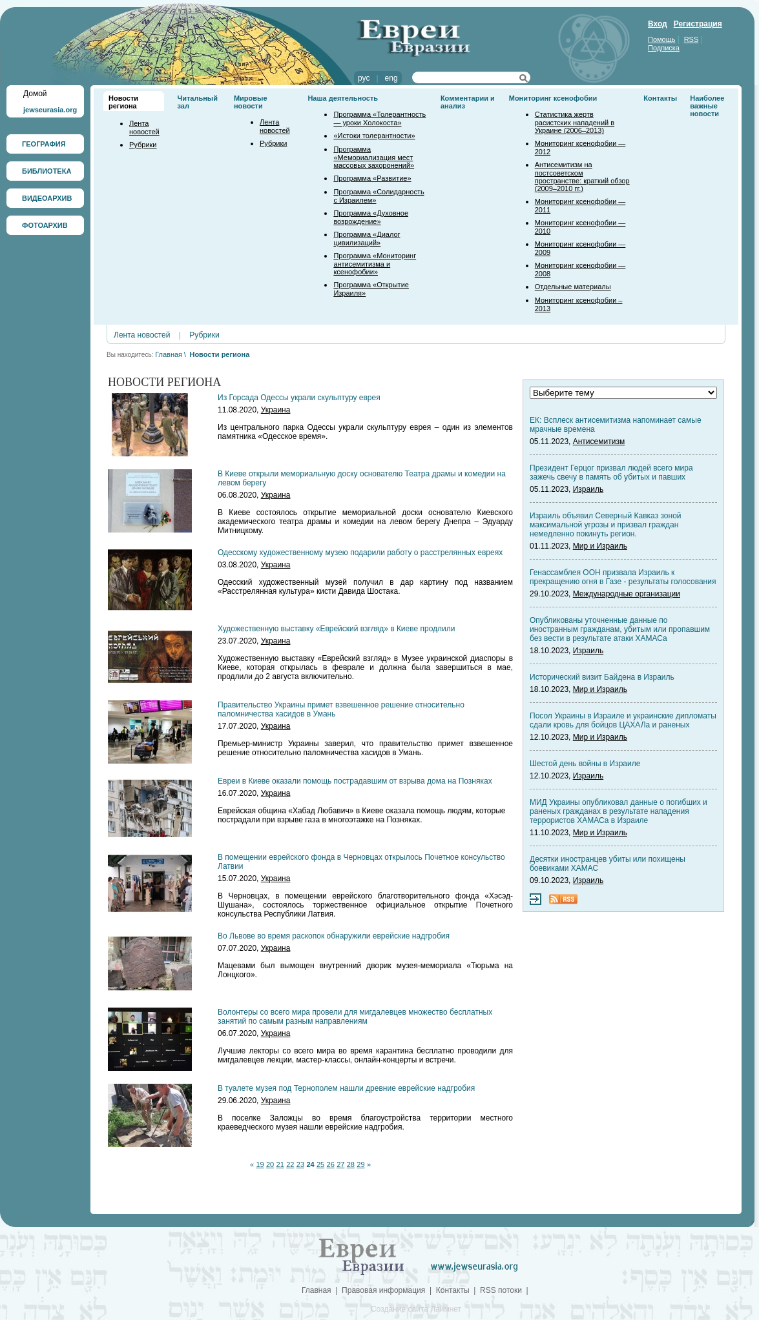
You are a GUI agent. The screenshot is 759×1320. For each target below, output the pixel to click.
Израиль (588, 489)
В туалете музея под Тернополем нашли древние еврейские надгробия (346, 1088)
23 (300, 1164)
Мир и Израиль (600, 546)
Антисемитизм (599, 441)
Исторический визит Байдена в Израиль (602, 677)
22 (290, 1164)
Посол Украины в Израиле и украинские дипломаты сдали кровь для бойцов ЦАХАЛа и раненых (623, 720)
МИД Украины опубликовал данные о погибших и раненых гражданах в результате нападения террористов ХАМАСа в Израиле (618, 811)
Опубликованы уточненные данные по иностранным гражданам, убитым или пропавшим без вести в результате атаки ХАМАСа (620, 629)
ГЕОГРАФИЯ (44, 144)
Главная (168, 354)
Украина (276, 409)
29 (360, 1164)
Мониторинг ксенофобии (553, 98)
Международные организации (626, 593)
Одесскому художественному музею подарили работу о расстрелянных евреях (360, 552)
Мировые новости (250, 102)
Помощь (662, 39)
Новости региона (123, 102)
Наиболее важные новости (707, 105)
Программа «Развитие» (372, 178)
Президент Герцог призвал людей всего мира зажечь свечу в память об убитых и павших (611, 472)
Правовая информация (383, 1290)
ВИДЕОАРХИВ (47, 198)
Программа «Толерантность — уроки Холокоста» (379, 118)
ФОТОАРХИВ (45, 225)
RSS (691, 39)
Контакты (660, 98)
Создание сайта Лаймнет (416, 1309)
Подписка (664, 48)
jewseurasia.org (50, 110)
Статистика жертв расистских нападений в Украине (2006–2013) (574, 122)
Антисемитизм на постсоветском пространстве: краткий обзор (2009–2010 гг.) (582, 176)
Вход (657, 23)
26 (331, 1164)
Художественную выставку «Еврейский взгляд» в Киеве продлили (336, 628)
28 (351, 1164)
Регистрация (698, 23)
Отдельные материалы (573, 286)
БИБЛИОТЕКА (46, 171)
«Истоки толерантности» (374, 135)
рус (363, 78)
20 (270, 1164)
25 (320, 1164)
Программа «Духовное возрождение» (370, 217)
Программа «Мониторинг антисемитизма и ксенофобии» (374, 264)
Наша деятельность (342, 98)
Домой (35, 93)
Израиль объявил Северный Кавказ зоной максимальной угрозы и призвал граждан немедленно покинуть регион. (605, 524)
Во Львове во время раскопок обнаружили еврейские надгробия (334, 935)
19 (260, 1164)
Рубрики (142, 144)
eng (391, 78)
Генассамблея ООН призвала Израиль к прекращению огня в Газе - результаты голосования (623, 577)
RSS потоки (501, 1290)
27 (340, 1164)
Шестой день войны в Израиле (585, 763)
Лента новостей (144, 127)
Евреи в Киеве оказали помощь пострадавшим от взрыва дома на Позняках (355, 781)
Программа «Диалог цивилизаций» (366, 238)
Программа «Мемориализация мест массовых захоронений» (373, 157)
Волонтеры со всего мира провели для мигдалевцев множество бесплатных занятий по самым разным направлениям (355, 1017)
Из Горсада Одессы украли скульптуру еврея (299, 397)
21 (280, 1164)
